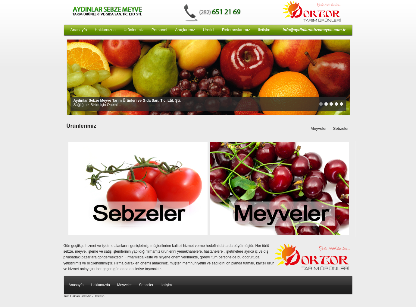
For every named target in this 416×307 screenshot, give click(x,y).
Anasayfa (78, 29)
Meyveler (319, 128)
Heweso (99, 296)
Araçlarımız (185, 29)
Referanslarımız (236, 29)
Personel (159, 29)
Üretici (208, 29)
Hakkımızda (105, 29)
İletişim (264, 29)
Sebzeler (341, 128)
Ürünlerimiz (134, 29)
